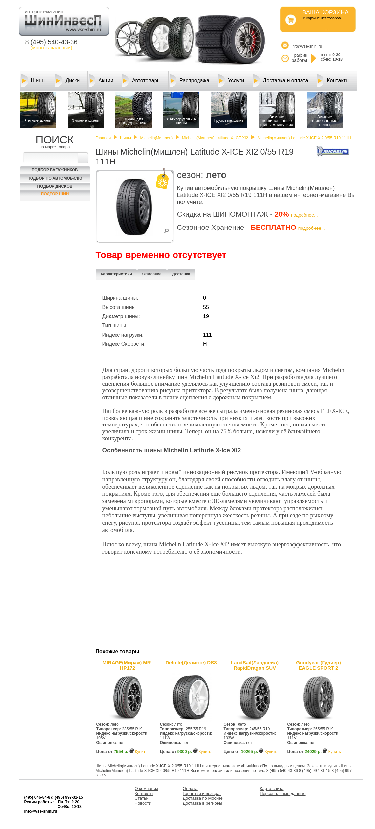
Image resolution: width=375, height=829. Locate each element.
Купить (141, 751)
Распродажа (189, 81)
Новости (143, 803)
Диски (67, 81)
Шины (33, 81)
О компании (146, 788)
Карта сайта (271, 788)
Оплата (190, 788)
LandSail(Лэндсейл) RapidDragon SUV (255, 665)
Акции (101, 81)
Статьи (142, 798)
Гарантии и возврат (202, 793)
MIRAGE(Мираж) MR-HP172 (127, 665)
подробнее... (304, 215)
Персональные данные (283, 793)
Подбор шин (55, 194)
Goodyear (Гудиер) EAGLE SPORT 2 (318, 665)
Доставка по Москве (203, 798)
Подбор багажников (55, 170)
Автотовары (141, 81)
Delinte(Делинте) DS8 (191, 662)
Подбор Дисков (55, 186)
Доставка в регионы (202, 803)
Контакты (333, 81)
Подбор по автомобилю (54, 178)
